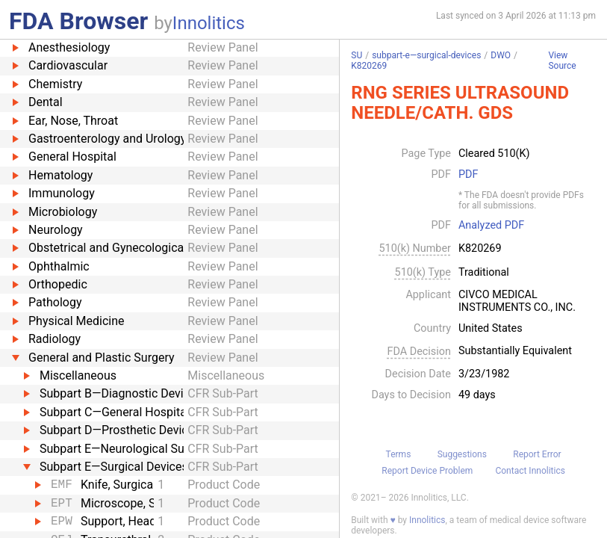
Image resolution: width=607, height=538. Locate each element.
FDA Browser (78, 21)
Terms (398, 454)
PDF (468, 175)
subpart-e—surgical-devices (426, 55)
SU (356, 55)
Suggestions (462, 454)
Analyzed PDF (491, 226)
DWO (501, 55)
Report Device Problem (427, 471)
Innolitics (208, 23)
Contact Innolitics (529, 471)
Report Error (537, 454)
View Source (562, 61)
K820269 (369, 66)
